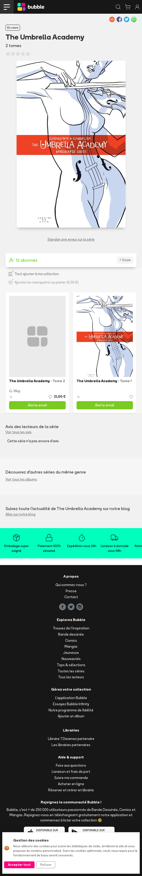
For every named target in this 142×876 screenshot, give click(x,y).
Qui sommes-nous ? (71, 585)
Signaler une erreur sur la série (71, 239)
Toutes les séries (71, 671)
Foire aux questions (71, 765)
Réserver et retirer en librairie (71, 790)
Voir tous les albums (21, 479)
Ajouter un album (71, 716)
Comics (71, 640)
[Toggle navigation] (7, 7)
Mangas (71, 646)
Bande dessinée (71, 634)
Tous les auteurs (71, 677)
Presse (71, 591)
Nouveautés (71, 659)
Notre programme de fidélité (71, 710)
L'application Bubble (71, 698)
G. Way (14, 391)
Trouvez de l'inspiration (71, 628)
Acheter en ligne (71, 784)
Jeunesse (71, 652)
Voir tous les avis (18, 432)
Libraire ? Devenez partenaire (71, 739)
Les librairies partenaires (71, 745)
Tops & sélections (71, 665)
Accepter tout (19, 864)
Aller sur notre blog (20, 514)
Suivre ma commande (71, 778)
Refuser (45, 864)
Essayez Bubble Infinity (71, 704)
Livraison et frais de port (71, 771)
